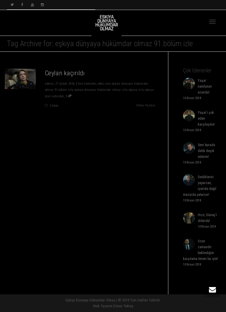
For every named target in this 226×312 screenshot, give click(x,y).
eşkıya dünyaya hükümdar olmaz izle (100, 90)
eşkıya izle (136, 90)
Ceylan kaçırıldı (64, 72)
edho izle (104, 83)
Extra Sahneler (86, 83)
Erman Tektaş (123, 306)
